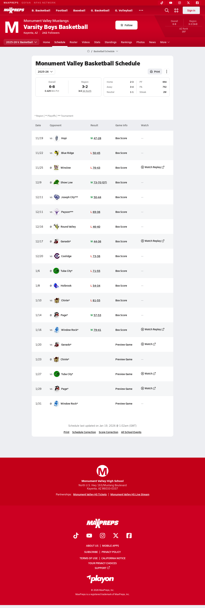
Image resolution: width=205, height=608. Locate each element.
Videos (86, 42)
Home (46, 42)
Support (102, 567)
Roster (73, 42)
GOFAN (26, 2)
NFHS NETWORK (45, 2)
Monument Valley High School (102, 474)
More (164, 42)
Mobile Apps (110, 545)
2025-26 (45, 71)
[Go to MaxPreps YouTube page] (89, 535)
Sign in (191, 10)
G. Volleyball (124, 10)
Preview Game (123, 344)
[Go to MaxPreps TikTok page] (76, 535)
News (152, 42)
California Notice (113, 558)
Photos (140, 42)
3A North (86, 90)
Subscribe (91, 552)
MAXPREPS (11, 2)
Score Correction (108, 432)
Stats (97, 42)
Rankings (126, 42)
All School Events (131, 432)
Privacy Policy (111, 552)
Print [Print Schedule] (155, 71)
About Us (92, 545)
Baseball (79, 10)
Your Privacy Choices (102, 563)
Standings (111, 42)
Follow (127, 25)
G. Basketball (100, 10)
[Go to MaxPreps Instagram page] (102, 535)
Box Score (121, 138)
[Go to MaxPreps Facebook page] (129, 535)
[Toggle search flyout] (167, 10)
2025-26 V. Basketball (21, 42)
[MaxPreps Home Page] (88, 51)
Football (62, 10)
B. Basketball (41, 10)
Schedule (59, 42)
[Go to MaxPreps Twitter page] (116, 535)
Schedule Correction (84, 432)
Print (66, 432)
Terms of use (89, 558)
